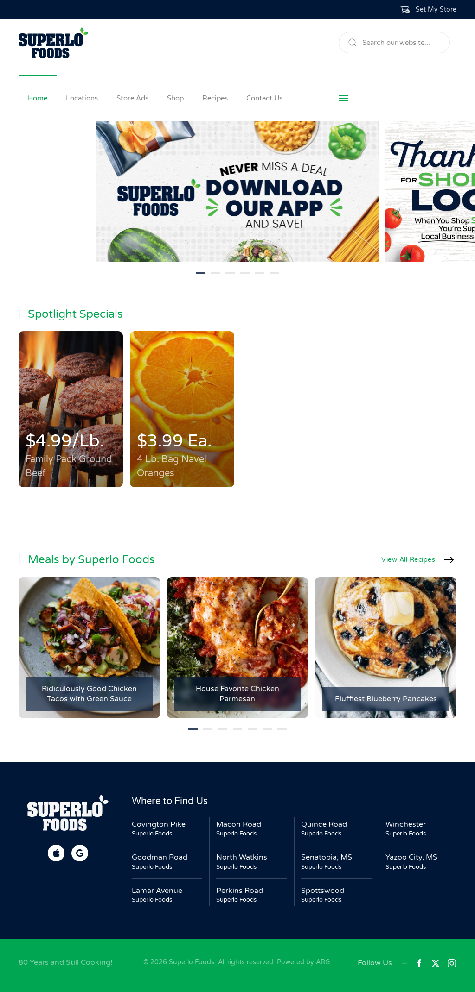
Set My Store (436, 9)
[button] (428, 10)
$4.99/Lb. (65, 442)
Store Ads (132, 98)
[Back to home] (53, 42)
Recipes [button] (215, 98)
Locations (82, 98)
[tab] (200, 273)
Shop (175, 98)
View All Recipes (408, 560)
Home (37, 98)
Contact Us (264, 98)
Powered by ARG (302, 962)
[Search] (394, 42)
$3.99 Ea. (174, 442)
